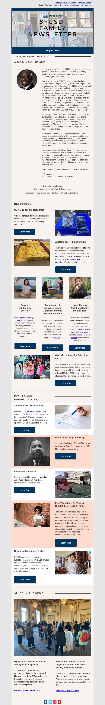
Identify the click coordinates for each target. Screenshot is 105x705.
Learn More (25, 232)
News (80, 3)
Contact (87, 3)
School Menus (70, 3)
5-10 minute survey (32, 411)
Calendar (59, 3)
